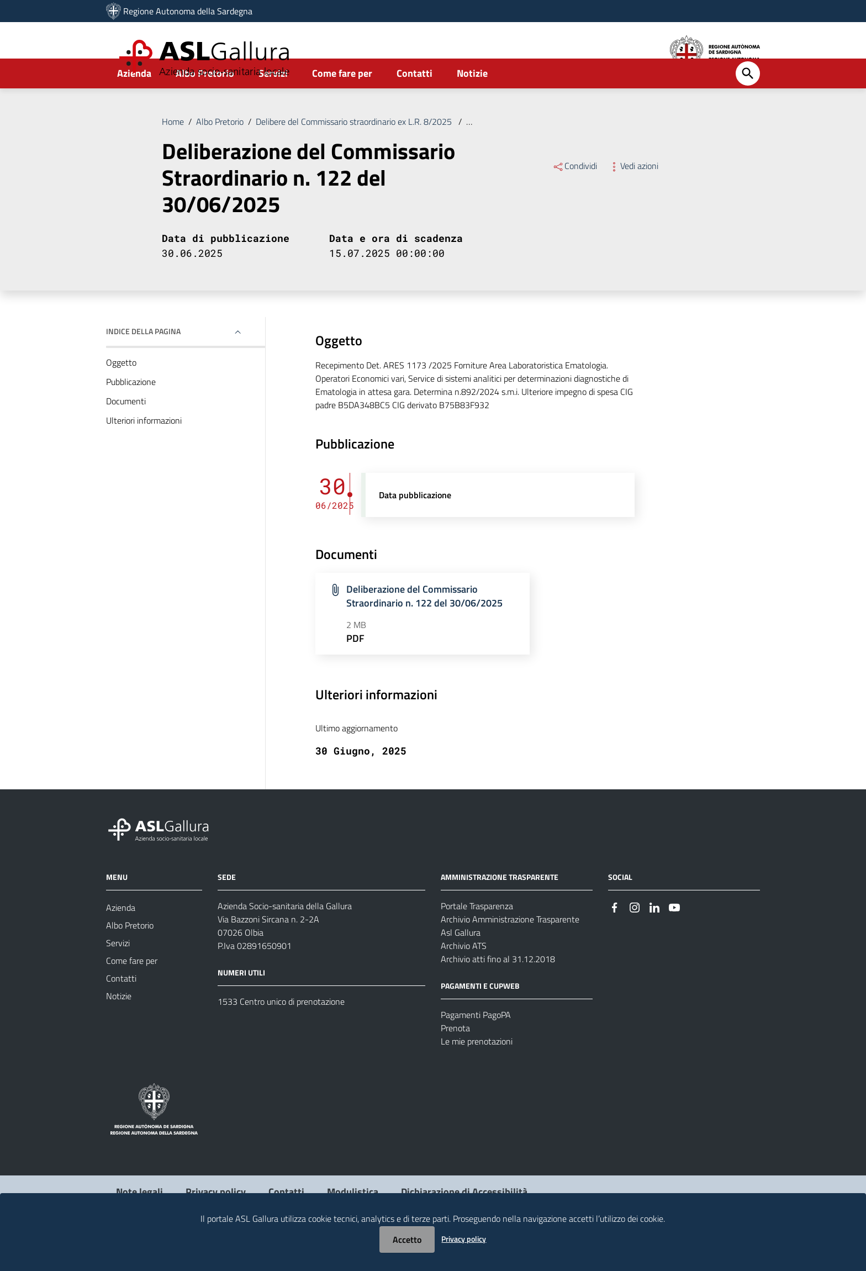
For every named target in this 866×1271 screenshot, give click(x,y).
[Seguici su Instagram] (634, 936)
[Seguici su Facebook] (614, 936)
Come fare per (342, 103)
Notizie (472, 103)
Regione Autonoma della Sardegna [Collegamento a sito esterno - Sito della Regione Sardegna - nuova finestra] (187, 11)
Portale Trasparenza (477, 935)
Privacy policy (463, 1238)
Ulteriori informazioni (144, 450)
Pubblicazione (131, 411)
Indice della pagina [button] (143, 361)
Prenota (455, 1057)
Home (173, 151)
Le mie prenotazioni (477, 1071)
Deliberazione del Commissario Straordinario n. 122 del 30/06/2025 (590, 151)
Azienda (134, 103)
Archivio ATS (464, 975)
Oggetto (121, 392)
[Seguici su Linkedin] (654, 936)
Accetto (407, 1239)
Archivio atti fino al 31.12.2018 (498, 988)
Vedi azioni (633, 195)
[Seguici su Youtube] (674, 936)
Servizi (273, 103)
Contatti (414, 103)
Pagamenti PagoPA (476, 1044)
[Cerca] (748, 103)
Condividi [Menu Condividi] (574, 195)
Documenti (126, 430)
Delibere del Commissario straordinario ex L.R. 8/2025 (355, 151)
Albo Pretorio (205, 103)
